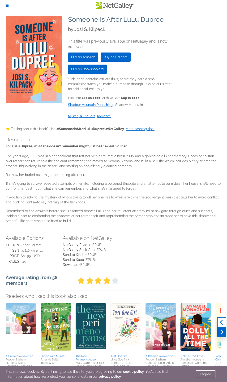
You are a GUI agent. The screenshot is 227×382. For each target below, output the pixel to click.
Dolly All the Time (191, 356)
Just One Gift (119, 356)
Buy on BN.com (116, 57)
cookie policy (133, 371)
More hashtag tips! (140, 129)
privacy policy (110, 376)
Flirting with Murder (53, 356)
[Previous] (221, 322)
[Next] (221, 332)
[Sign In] (7, 5)
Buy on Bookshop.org (87, 69)
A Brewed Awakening (19, 356)
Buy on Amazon (83, 57)
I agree (205, 374)
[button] (21, 328)
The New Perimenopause (86, 358)
